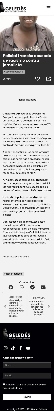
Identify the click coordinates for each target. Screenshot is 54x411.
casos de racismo (13, 273)
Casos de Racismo (13, 71)
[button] (10, 287)
